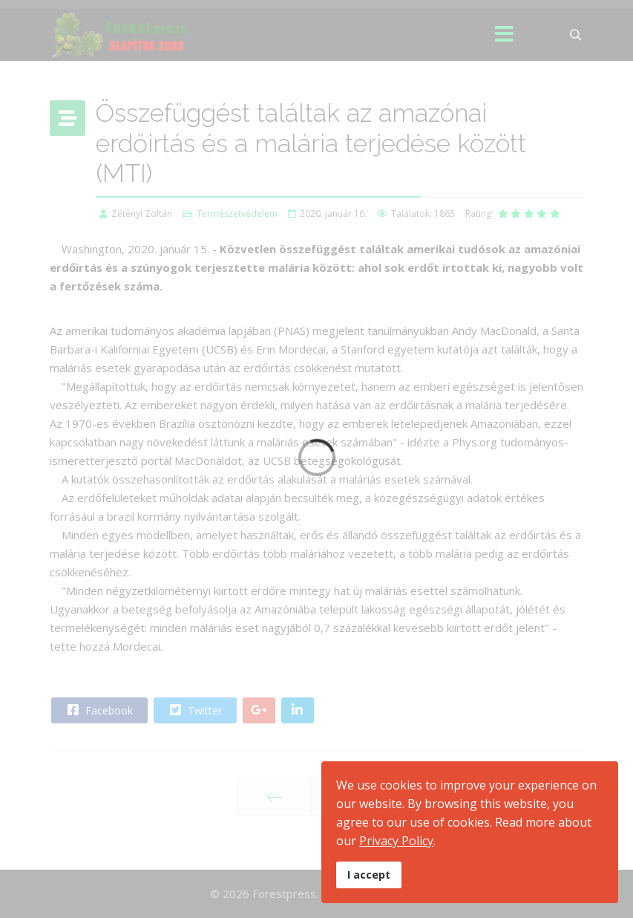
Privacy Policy (396, 841)
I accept (368, 874)
